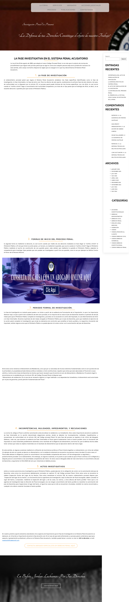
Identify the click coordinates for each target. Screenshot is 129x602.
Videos (114, 240)
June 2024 (114, 199)
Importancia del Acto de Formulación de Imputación (116, 88)
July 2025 (114, 184)
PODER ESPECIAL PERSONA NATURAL (97, 598)
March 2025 (115, 190)
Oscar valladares (117, 145)
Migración (115, 238)
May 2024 (114, 201)
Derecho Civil (116, 229)
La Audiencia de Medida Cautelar (119, 128)
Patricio (114, 126)
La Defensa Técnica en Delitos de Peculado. (119, 157)
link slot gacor (117, 163)
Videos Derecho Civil (119, 247)
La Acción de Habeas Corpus (118, 139)
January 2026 (116, 179)
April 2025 (115, 188)
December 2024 (116, 193)
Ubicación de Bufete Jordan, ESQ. (97, 594)
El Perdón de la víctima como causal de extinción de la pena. (117, 108)
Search (107, 67)
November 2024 (116, 195)
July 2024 (114, 197)
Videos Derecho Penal (119, 258)
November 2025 (116, 182)
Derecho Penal (117, 231)
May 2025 (114, 186)
